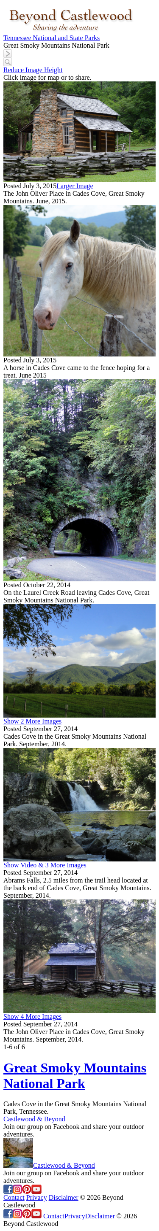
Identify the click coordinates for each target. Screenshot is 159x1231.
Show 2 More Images (32, 721)
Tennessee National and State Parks (51, 37)
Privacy (36, 1197)
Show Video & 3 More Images (44, 865)
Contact (14, 1197)
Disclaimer (63, 1197)
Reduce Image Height (33, 69)
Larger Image (74, 185)
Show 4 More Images (32, 1016)
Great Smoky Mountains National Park (74, 1075)
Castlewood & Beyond (34, 1119)
